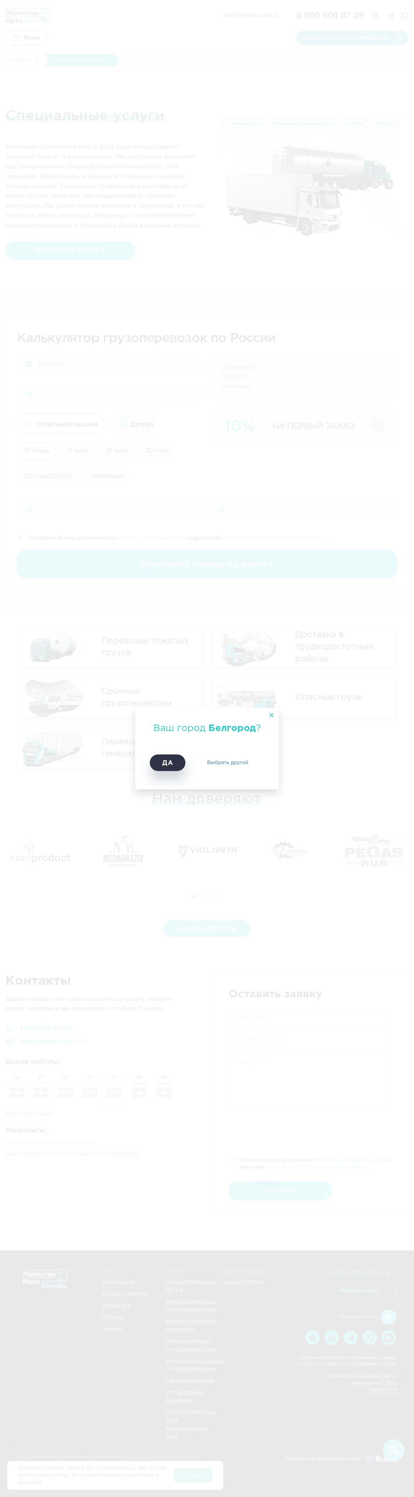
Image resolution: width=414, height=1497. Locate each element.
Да (167, 763)
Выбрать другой (227, 763)
